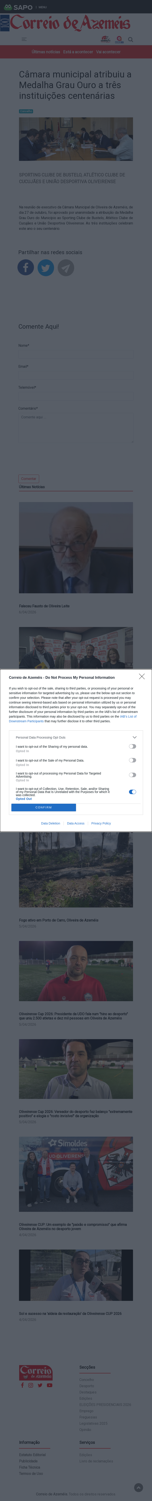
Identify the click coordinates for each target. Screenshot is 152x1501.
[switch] (132, 746)
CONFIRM (43, 807)
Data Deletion (50, 823)
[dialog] (76, 750)
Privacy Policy (101, 823)
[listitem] (76, 737)
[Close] (143, 678)
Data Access (75, 823)
